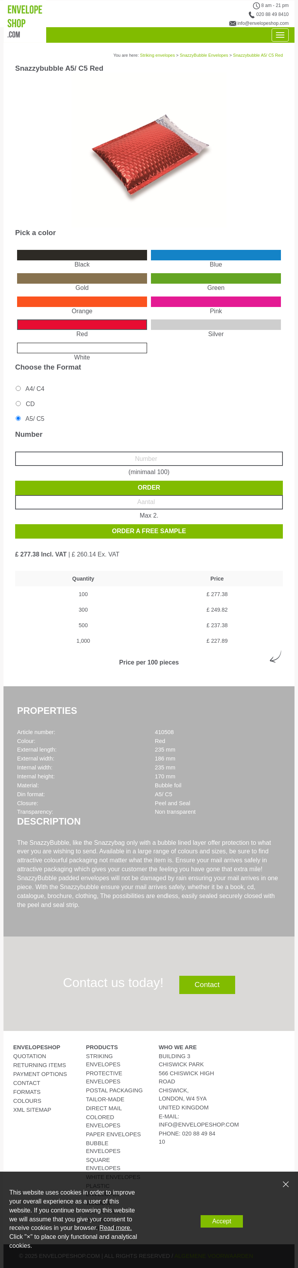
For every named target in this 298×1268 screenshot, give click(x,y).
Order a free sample (149, 531)
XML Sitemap (32, 1110)
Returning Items (39, 1065)
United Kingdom (184, 1107)
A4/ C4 (29, 388)
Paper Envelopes (113, 1134)
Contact (207, 984)
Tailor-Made (105, 1099)
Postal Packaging (114, 1090)
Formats (27, 1092)
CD (24, 404)
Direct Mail (104, 1108)
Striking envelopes (157, 55)
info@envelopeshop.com (263, 23)
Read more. (115, 1227)
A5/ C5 (29, 418)
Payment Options (40, 1074)
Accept (221, 1221)
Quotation (29, 1056)
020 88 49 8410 (272, 14)
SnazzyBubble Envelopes (204, 55)
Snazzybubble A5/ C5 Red (258, 55)
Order (149, 487)
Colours (27, 1101)
